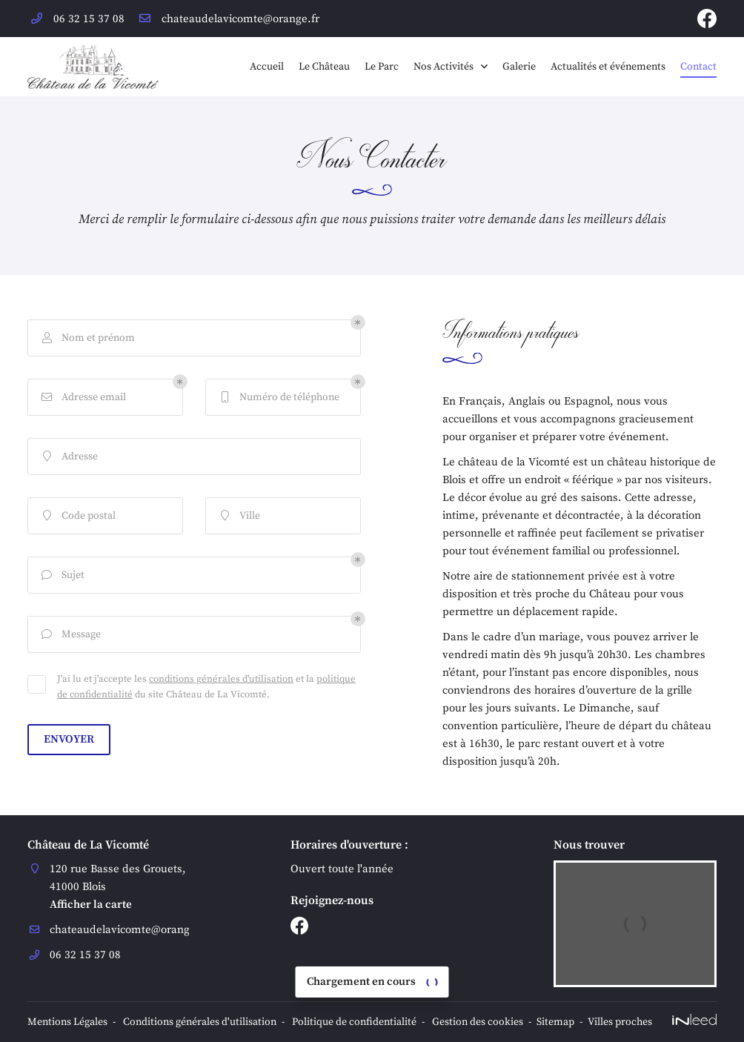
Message (70, 634)
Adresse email (82, 397)
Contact (698, 66)
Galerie (519, 66)
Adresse (68, 456)
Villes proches (620, 1022)
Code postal (77, 516)
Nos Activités (443, 66)
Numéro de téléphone (278, 397)
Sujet (61, 575)
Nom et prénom (87, 338)
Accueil (267, 66)
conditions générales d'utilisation (221, 679)
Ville (238, 516)
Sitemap (555, 1022)
